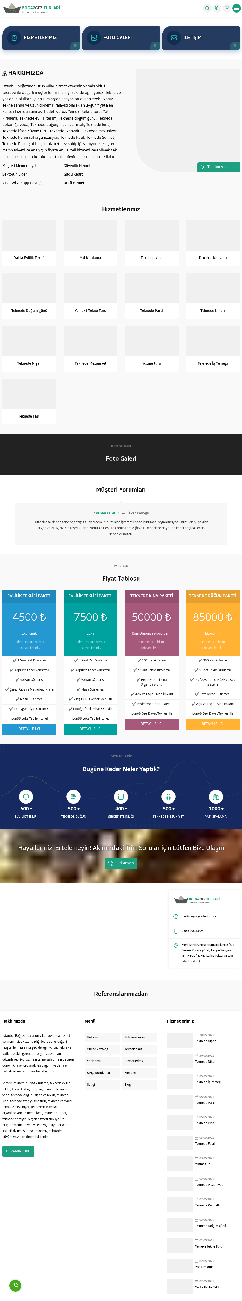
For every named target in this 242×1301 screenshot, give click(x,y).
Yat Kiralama (90, 258)
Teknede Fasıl (29, 417)
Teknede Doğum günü (29, 311)
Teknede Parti (151, 311)
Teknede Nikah (212, 311)
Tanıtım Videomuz (218, 167)
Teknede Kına (152, 258)
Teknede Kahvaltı (213, 258)
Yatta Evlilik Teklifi (29, 258)
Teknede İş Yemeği (213, 364)
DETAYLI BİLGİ (29, 729)
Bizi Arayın (121, 863)
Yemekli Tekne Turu (90, 311)
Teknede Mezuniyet (90, 364)
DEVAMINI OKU (18, 1151)
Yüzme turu (151, 364)
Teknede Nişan (29, 364)
